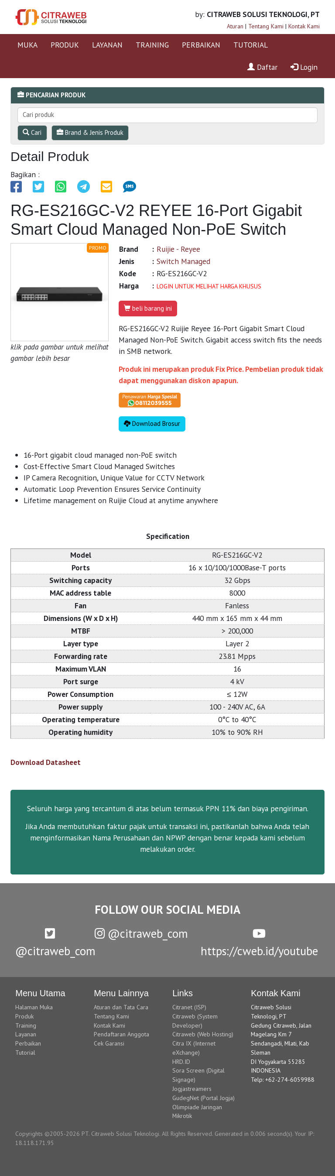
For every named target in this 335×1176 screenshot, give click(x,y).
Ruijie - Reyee (178, 249)
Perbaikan (28, 1043)
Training (25, 1025)
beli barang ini (148, 308)
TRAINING (152, 45)
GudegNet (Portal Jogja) (203, 1098)
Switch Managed (183, 261)
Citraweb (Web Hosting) (202, 1034)
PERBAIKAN (201, 45)
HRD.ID (181, 1062)
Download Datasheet (45, 762)
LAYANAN (107, 45)
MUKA (27, 45)
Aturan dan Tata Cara (121, 1007)
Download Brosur (152, 423)
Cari (32, 132)
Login (304, 67)
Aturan (235, 26)
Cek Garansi (109, 1043)
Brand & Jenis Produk (90, 132)
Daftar (262, 67)
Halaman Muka (34, 1007)
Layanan (25, 1034)
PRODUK (65, 45)
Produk (24, 1016)
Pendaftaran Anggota (121, 1034)
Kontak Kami (304, 26)
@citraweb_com (141, 933)
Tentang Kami (266, 26)
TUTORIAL (250, 45)
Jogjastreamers (192, 1089)
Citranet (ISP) (189, 1007)
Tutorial (25, 1052)
